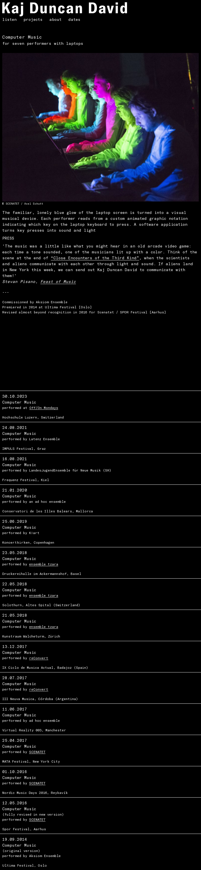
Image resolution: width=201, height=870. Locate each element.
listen (9, 19)
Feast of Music (58, 281)
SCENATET (37, 752)
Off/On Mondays (43, 407)
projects (33, 19)
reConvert (38, 658)
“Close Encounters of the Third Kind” (95, 257)
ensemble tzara (43, 564)
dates (74, 19)
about (55, 19)
